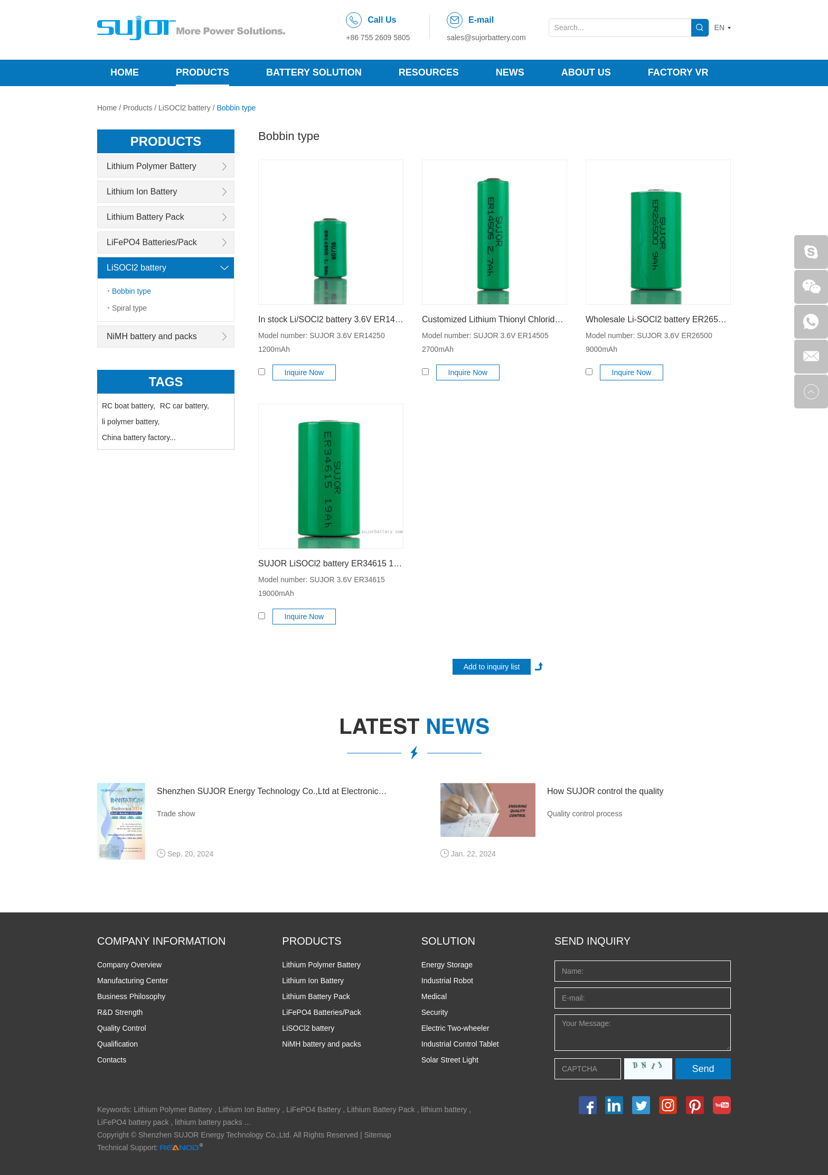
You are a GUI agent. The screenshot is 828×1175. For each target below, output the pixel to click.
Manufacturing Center (132, 980)
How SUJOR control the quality (605, 791)
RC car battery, (184, 406)
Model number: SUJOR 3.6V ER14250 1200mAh (321, 342)
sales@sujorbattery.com (486, 37)
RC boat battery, (128, 406)
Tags (166, 382)
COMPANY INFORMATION (161, 941)
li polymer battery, (130, 421)
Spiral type (129, 308)
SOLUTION (448, 941)
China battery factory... (139, 437)
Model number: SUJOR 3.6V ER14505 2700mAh (485, 342)
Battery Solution (314, 72)
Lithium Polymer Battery (151, 166)
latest (414, 729)
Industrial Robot (447, 980)
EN (719, 27)
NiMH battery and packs (152, 336)
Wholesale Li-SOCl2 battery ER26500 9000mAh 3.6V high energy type (658, 319)
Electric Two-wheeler (455, 1028)
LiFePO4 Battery (313, 1109)
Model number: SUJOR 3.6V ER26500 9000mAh (649, 342)
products (166, 141)
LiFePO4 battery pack (132, 1122)
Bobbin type (236, 108)
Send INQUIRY (592, 941)
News (510, 72)
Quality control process (584, 813)
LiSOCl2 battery (184, 108)
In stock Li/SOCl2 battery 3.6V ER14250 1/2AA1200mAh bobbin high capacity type (330, 319)
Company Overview (129, 964)
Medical (434, 996)
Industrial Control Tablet (460, 1044)
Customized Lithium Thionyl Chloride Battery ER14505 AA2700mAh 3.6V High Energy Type (494, 319)
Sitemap (377, 1135)
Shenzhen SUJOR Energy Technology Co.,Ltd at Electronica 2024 (272, 791)
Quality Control (121, 1028)
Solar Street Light (449, 1060)
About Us (586, 72)
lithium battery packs (208, 1122)
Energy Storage (447, 964)
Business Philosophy (131, 996)
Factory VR (678, 72)
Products (202, 72)
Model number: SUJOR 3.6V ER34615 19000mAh (321, 586)
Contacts (111, 1060)
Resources (429, 72)
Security (434, 1012)
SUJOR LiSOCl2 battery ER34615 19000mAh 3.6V (330, 563)
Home (124, 72)
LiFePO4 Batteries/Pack (152, 242)
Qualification (117, 1044)
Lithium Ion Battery (142, 191)
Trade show (176, 813)
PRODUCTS (311, 941)
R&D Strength (120, 1012)
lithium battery (444, 1109)
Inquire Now (304, 372)
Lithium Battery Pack (145, 216)
